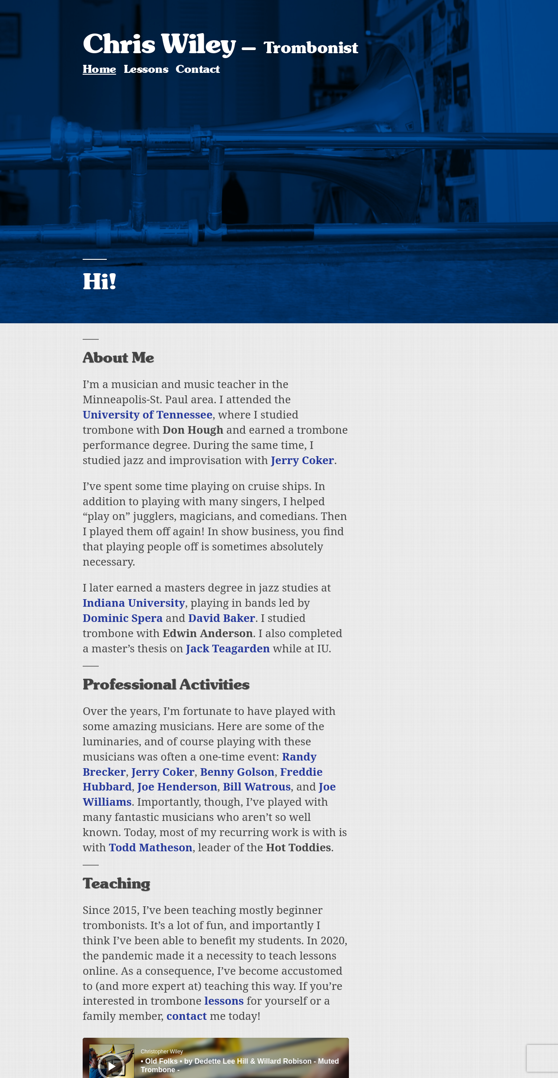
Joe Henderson (177, 786)
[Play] (112, 1066)
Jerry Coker (302, 459)
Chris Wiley (159, 43)
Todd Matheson (151, 847)
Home (99, 69)
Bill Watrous (257, 786)
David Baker (221, 617)
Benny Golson (237, 771)
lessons (224, 1000)
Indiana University (134, 602)
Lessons (146, 69)
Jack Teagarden (228, 648)
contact (187, 1015)
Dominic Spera (123, 617)
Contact (197, 69)
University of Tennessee (148, 414)
